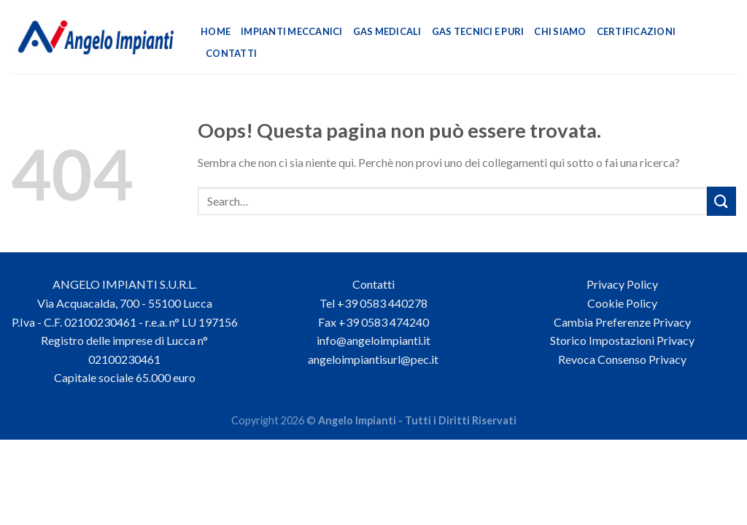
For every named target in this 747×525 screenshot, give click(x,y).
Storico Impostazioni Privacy (622, 340)
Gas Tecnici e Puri (478, 31)
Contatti (231, 53)
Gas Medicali (387, 31)
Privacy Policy (622, 284)
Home (216, 31)
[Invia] (721, 201)
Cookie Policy (622, 303)
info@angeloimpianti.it (373, 340)
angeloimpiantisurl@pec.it (373, 359)
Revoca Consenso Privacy (622, 359)
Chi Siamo (560, 31)
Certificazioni (636, 31)
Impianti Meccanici (292, 31)
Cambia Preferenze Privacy (622, 322)
